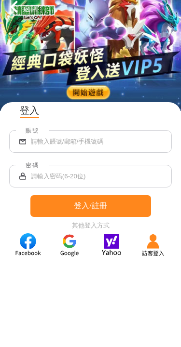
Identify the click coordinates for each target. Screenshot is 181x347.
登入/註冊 (90, 205)
